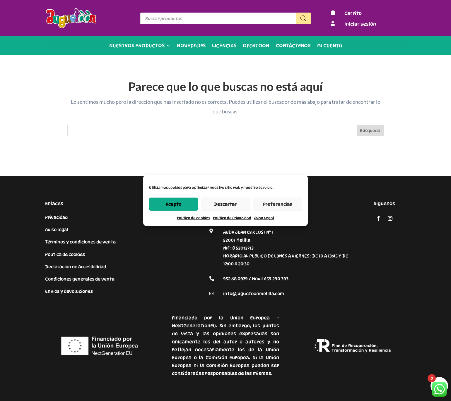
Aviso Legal (264, 218)
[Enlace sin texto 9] (71, 26)
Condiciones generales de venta (80, 279)
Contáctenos (293, 46)
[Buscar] (303, 18)
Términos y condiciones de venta (80, 242)
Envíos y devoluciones (69, 291)
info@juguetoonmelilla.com (253, 293)
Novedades (191, 46)
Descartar (225, 204)
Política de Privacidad (232, 218)
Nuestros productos (137, 46)
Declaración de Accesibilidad (75, 266)
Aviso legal (56, 229)
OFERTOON (256, 46)
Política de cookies (193, 218)
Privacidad (56, 217)
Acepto (174, 204)
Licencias (224, 46)
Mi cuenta (329, 46)
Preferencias (277, 204)
